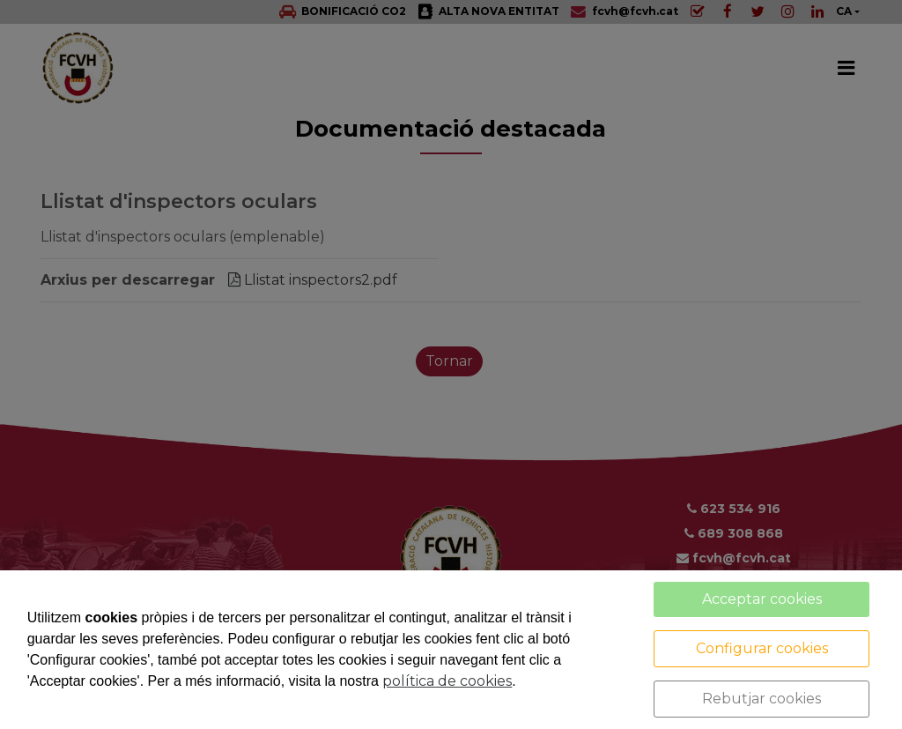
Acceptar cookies (762, 599)
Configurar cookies (762, 648)
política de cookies (447, 681)
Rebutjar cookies (761, 698)
